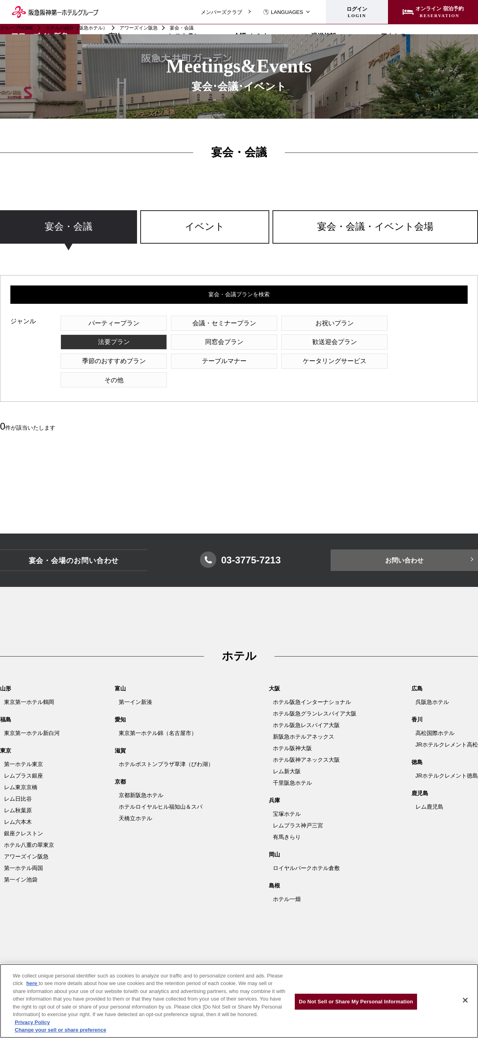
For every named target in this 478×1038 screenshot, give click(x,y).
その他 (212, 361)
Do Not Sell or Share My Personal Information (356, 1002)
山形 (5, 670)
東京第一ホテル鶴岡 (29, 683)
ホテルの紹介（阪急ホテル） (76, 27)
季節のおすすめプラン (315, 342)
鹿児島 (419, 775)
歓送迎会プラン (212, 342)
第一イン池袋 (20, 861)
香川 (417, 701)
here (32, 983)
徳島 (417, 744)
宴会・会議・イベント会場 (375, 226)
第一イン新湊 (135, 683)
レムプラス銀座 (23, 757)
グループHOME (16, 27)
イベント (205, 226)
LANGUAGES (283, 12)
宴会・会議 (68, 226)
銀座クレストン (23, 815)
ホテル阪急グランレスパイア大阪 (315, 695)
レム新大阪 (287, 753)
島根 (274, 867)
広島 (417, 670)
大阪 (274, 670)
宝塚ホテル (287, 795)
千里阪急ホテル (292, 764)
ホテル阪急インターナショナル (312, 683)
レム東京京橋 (20, 769)
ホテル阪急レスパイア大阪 (306, 707)
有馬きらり (287, 818)
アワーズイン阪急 (139, 27)
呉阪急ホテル (432, 683)
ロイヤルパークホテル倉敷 (306, 849)
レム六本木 (18, 803)
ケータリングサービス (110, 361)
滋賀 (120, 732)
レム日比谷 (18, 780)
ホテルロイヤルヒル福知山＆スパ (160, 788)
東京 (5, 732)
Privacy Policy (32, 1022)
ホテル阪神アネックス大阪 (306, 741)
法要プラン (418, 323)
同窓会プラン (110, 342)
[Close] (465, 1000)
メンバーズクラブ (221, 12)
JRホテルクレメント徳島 (446, 757)
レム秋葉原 (18, 792)
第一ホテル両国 (23, 849)
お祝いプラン (315, 323)
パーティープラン (109, 323)
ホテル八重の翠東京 (29, 826)
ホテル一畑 (287, 881)
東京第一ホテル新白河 (32, 715)
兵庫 (274, 782)
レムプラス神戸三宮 (298, 807)
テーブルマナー (418, 342)
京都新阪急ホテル (141, 777)
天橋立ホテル (135, 800)
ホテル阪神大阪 (292, 730)
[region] (239, 234)
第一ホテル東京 (23, 746)
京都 (120, 763)
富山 (120, 670)
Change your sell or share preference (60, 1030)
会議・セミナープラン (213, 323)
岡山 (274, 836)
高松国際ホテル (434, 715)
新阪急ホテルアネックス (303, 718)
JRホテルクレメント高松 (446, 726)
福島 (5, 701)
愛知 (120, 701)
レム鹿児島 (429, 788)
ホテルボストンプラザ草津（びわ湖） (166, 746)
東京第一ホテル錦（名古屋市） (158, 715)
